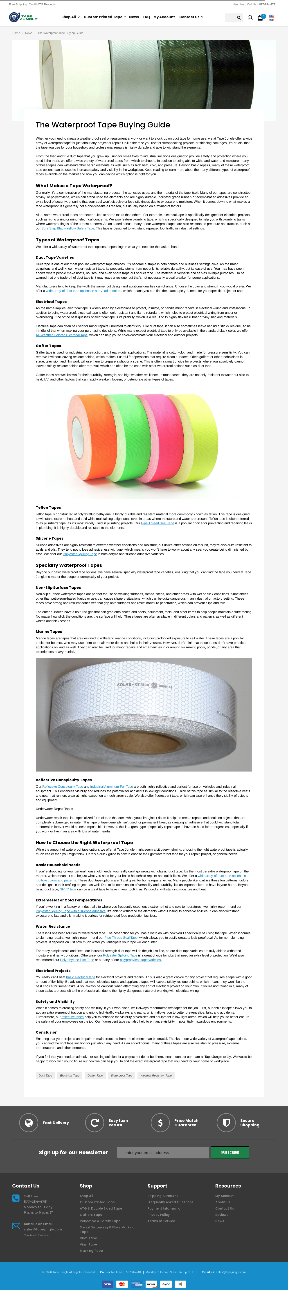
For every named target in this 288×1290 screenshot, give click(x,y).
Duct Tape (45, 1075)
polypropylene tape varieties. (141, 960)
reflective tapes (72, 1017)
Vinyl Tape (88, 1244)
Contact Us (189, 17)
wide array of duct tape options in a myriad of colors (83, 291)
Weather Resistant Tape (156, 1075)
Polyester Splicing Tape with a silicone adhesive (71, 911)
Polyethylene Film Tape (77, 960)
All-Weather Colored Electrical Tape (62, 335)
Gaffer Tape (95, 1075)
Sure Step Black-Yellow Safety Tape (67, 228)
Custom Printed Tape (103, 17)
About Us (222, 1202)
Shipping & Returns (163, 1196)
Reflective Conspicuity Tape (62, 786)
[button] (250, 18)
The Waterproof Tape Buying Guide (60, 33)
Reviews (221, 1214)
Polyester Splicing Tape (80, 554)
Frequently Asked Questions (171, 1202)
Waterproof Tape (121, 1075)
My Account (164, 17)
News (134, 17)
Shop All (68, 17)
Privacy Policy (159, 1214)
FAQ (146, 17)
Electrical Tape (69, 1075)
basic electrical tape (80, 977)
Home (16, 33)
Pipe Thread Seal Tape (157, 523)
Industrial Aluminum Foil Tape (111, 786)
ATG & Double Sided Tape (101, 1208)
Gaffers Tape (91, 1214)
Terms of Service (161, 1221)
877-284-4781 (35, 1201)
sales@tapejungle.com (43, 1229)
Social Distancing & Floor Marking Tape (107, 1229)
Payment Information (165, 1208)
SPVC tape (68, 889)
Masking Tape (91, 1250)
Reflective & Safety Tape (100, 1221)
